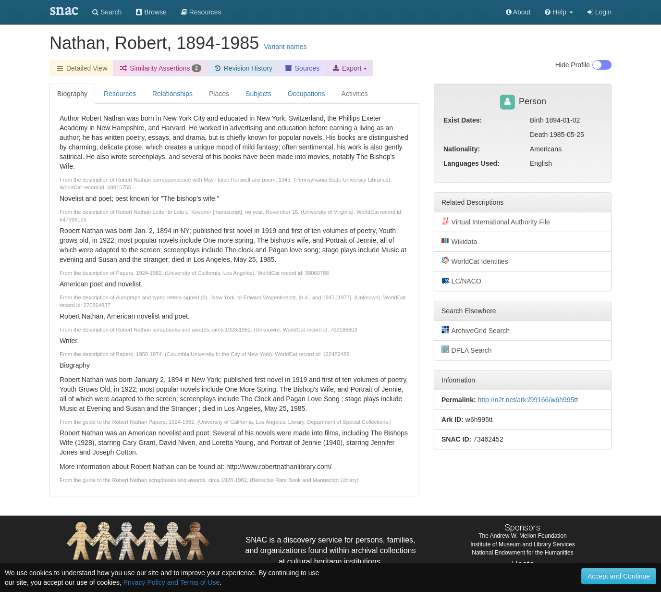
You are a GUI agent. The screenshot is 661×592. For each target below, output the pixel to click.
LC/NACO (461, 280)
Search (107, 12)
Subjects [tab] (258, 94)
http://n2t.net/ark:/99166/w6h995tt (527, 400)
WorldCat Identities (474, 261)
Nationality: (461, 149)
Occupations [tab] (306, 94)
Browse (151, 12)
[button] (559, 12)
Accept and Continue (619, 576)
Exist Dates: (462, 120)
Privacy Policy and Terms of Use (171, 582)
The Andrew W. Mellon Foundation (522, 535)
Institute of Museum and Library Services (522, 544)
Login (600, 12)
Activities (355, 94)
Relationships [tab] (172, 94)
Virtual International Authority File (495, 221)
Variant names (285, 46)
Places (219, 94)
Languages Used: (471, 163)
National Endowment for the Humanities (522, 552)
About (518, 12)
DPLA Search (466, 349)
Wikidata (459, 241)
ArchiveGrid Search (475, 330)
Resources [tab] (120, 94)
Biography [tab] (72, 94)
